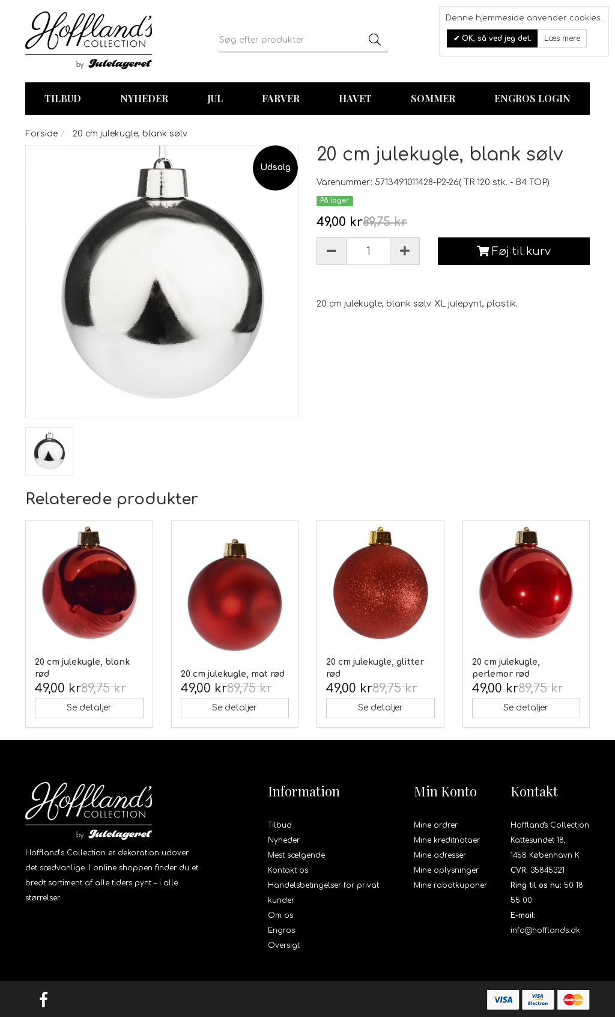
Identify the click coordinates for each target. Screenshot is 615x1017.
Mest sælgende (296, 855)
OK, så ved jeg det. (495, 38)
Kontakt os (288, 870)
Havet (355, 98)
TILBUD (62, 98)
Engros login (532, 98)
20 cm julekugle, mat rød (233, 674)
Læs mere (562, 38)
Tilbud (280, 825)
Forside (41, 133)
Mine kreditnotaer (447, 840)
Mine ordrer (436, 825)
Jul (215, 98)
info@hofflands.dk (545, 930)
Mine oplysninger (446, 870)
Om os (280, 915)
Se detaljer (89, 707)
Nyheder (144, 98)
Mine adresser (440, 855)
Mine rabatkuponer (450, 885)
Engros (281, 930)
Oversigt (284, 945)
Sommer (433, 98)
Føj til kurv (514, 251)
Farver (281, 98)
